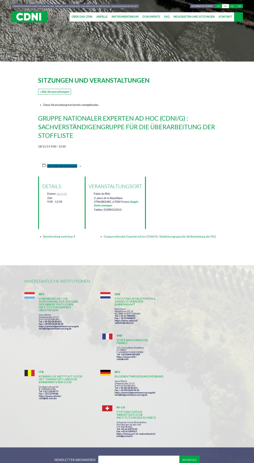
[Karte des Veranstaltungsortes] (170, 198)
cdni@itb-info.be (48, 370)
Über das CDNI (82, 16)
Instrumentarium (125, 16)
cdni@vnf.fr (185, 317)
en (239, 6)
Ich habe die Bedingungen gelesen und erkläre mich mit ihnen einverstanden (151, 402)
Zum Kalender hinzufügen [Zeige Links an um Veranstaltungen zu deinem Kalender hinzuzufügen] (62, 166)
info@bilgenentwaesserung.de (55, 328)
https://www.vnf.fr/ (189, 315)
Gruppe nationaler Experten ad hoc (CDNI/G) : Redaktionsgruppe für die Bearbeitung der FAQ (160, 236)
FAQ (166, 16)
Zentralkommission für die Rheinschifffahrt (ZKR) (64, 444)
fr (218, 6)
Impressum (116, 444)
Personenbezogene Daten (149, 444)
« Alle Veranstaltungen (54, 91)
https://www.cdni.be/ (50, 368)
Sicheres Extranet (202, 6)
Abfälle (102, 16)
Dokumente (151, 16)
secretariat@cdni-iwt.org (229, 426)
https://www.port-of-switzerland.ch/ (198, 368)
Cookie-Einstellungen (191, 444)
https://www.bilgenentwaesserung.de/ (129, 362)
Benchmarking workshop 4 (59, 236)
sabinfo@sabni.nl (118, 322)
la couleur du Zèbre (88, 452)
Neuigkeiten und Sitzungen (194, 16)
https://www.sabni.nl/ (120, 320)
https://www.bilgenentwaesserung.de (59, 326)
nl (232, 6)
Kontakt (225, 16)
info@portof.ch (187, 370)
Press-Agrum (54, 452)
